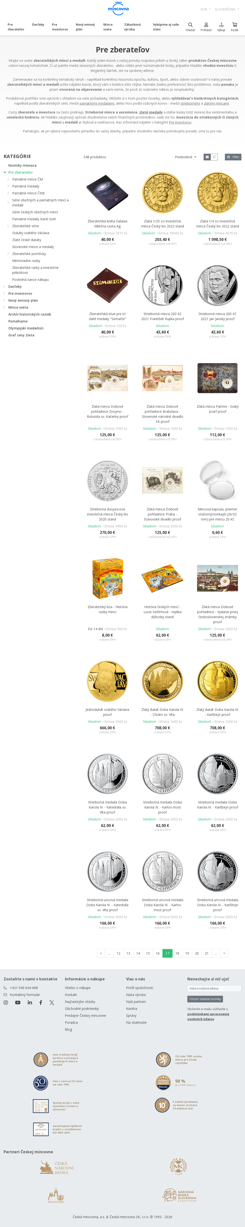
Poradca (71, 1022)
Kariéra (131, 1008)
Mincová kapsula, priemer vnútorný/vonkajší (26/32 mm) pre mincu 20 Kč (217, 514)
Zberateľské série (25, 226)
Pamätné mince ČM (27, 179)
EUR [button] (204, 9)
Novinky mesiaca (22, 165)
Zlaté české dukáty (26, 239)
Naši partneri (136, 1001)
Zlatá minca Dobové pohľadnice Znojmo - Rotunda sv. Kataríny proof (107, 411)
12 (118, 953)
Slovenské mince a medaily (33, 246)
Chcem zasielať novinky (205, 999)
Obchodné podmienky (82, 1008)
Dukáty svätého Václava (30, 233)
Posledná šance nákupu (30, 279)
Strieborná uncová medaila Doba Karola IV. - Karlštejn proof (217, 905)
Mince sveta (108, 26)
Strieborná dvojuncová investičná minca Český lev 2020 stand (107, 514)
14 (138, 953)
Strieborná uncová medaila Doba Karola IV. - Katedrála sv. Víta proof (107, 905)
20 (197, 953)
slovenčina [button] (225, 9)
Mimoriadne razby (26, 260)
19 (187, 953)
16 (158, 953)
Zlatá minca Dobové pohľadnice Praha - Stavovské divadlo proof (162, 514)
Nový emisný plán (85, 26)
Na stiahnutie (136, 1022)
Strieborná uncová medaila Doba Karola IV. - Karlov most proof (162, 905)
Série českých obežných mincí (35, 212)
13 (128, 953)
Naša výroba (136, 994)
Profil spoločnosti (139, 987)
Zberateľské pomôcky (29, 253)
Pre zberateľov (16, 26)
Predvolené (184, 157)
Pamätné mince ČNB (28, 193)
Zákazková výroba (132, 26)
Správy (131, 1015)
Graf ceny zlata (21, 335)
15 (148, 953)
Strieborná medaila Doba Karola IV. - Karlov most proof (162, 807)
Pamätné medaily (25, 186)
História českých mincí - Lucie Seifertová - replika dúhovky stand (163, 612)
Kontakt (71, 994)
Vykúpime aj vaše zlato (166, 26)
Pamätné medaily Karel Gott (34, 219)
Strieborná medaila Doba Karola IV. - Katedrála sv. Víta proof (107, 807)
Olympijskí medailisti (26, 328)
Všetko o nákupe (78, 987)
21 (207, 953)
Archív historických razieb (29, 314)
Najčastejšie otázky (80, 1001)
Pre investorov (60, 26)
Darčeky (38, 24)
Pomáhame (18, 321)
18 (177, 953)
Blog (68, 1029)
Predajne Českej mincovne (85, 1015)
